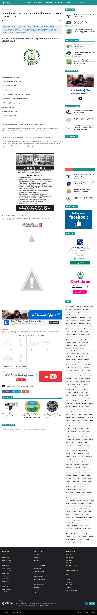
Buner (85, 328)
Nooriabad (68, 470)
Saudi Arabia (81, 503)
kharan (74, 414)
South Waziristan (76, 514)
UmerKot (84, 536)
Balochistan (74, 323)
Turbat (73, 536)
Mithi (75, 453)
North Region (76, 470)
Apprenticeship (85, 312)
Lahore (18, 386)
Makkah (73, 434)
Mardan (68, 442)
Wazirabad (86, 539)
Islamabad (86, 389)
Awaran (85, 315)
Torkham (68, 536)
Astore (73, 315)
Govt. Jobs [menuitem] (26, 2)
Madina (87, 431)
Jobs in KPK (69, 560)
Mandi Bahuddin (70, 439)
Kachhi (74, 400)
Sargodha (73, 503)
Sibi (85, 511)
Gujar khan (86, 367)
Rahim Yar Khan (70, 492)
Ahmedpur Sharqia (70, 312)
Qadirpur (81, 486)
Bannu (88, 323)
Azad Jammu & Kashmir (71, 317)
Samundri (85, 500)
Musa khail (80, 456)
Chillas (88, 334)
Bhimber (80, 328)
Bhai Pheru (90, 326)
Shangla (82, 506)
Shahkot (76, 506)
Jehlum (67, 398)
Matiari (80, 442)
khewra (85, 414)
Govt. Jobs (73, 367)
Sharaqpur (88, 506)
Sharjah (68, 509)
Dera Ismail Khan (80, 348)
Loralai (67, 431)
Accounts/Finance (88, 306)
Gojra (67, 367)
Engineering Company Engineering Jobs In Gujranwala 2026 (83, 111)
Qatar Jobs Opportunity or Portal (34, 30)
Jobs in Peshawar (6, 578)
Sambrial (79, 500)
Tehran (89, 528)
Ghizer (89, 362)
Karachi (68, 409)
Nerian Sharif (69, 467)
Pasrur (79, 478)
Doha (78, 353)
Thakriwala (75, 531)
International (83, 387)
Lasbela (89, 425)
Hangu (84, 373)
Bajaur (67, 323)
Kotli (67, 423)
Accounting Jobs (21, 32)
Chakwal (80, 331)
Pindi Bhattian (76, 481)
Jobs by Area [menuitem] (50, 2)
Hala (80, 373)
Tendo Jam (68, 531)
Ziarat (79, 542)
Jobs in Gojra (5, 586)
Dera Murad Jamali (70, 351)
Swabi (90, 517)
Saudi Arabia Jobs (43, 29)
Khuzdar (68, 417)
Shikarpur (87, 509)
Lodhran (87, 428)
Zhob (74, 542)
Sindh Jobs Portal (15, 30)
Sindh (76, 169)
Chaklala (74, 331)
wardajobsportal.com (7, 219)
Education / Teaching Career (14, 28)
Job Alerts (68, 577)
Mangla (78, 439)
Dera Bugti (82, 345)
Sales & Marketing (70, 500)
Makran (79, 434)
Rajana (83, 492)
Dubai (83, 353)
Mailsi (67, 434)
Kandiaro (81, 406)
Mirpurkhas (68, 453)
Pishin (89, 481)
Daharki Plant (80, 339)
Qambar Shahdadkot (71, 489)
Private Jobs (24, 386)
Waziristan (68, 542)
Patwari (90, 478)
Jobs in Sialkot (5, 573)
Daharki (73, 339)
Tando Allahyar (79, 522)
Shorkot (68, 511)
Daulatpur (68, 345)
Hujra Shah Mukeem (85, 381)
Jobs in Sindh (69, 557)
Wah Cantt (73, 539)
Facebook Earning (37, 26)
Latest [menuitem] (17, 2)
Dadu (67, 339)
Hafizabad (74, 373)
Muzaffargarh (69, 459)
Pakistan (75, 475)
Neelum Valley (85, 464)
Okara (80, 472)
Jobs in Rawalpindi (6, 570)
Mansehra (84, 439)
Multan (87, 453)
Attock (79, 315)
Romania (68, 497)
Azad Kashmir (82, 317)
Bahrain (89, 320)
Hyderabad (84, 384)
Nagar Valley (77, 459)
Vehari (67, 539)
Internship (79, 389)
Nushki (74, 472)
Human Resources (70, 384)
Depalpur (75, 345)
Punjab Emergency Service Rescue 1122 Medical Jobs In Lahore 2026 (83, 198)
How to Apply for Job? (71, 590)
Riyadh (88, 495)
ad (66, 309)
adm (70, 309)
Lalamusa (77, 425)
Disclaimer (68, 587)
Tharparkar (87, 531)
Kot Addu (85, 420)
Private (86, 484)
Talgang (79, 520)
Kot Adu (91, 420)
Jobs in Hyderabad (6, 568)
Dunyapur (68, 356)
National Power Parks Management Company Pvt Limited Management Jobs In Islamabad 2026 (83, 127)
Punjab (31, 386)
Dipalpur (73, 353)
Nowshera (68, 472)
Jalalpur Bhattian (84, 392)
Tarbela (86, 525)
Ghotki (67, 364)
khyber (73, 417)
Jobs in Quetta (5, 581)
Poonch (73, 484)
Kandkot (88, 406)
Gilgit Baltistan (88, 364)
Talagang (73, 520)
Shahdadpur (69, 506)
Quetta (84, 489)
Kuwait (86, 423)
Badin (89, 317)
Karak (73, 409)
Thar (82, 531)
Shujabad (74, 511)
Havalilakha (68, 378)
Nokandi (85, 467)
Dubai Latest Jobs (31, 28)
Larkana (83, 425)
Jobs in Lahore (5, 555)
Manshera (91, 439)
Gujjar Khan (69, 370)
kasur (85, 409)
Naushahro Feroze (84, 461)
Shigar (81, 509)
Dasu (79, 342)
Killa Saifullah (90, 417)
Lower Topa (81, 431)
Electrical (80, 359)
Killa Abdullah (81, 417)
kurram (81, 423)
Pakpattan (81, 475)
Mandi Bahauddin (83, 436)
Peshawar (68, 481)
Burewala (91, 328)
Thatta (67, 533)
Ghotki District (74, 364)
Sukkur (67, 517)
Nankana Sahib (86, 459)
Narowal (68, 461)
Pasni (74, 478)
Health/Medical (69, 381)
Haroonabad (69, 375)
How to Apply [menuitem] (78, 2)
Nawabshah (77, 464)
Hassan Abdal (83, 375)
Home (3, 9)
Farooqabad (69, 362)
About (67, 574)
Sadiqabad (74, 497)
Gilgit (82, 364)
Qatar (79, 489)
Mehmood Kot (77, 445)
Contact (68, 579)
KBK (89, 409)
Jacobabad (68, 392)
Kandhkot (74, 406)
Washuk (80, 539)
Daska (74, 342)
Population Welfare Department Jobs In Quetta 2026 (84, 22)
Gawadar (83, 362)
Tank (81, 525)
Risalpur (83, 495)
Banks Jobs (81, 323)
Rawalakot (68, 495)
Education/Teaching (71, 359)
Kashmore (79, 409)
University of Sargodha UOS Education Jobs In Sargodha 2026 (52, 415)
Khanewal (86, 412)
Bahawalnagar (74, 320)
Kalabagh (86, 400)
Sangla (67, 503)
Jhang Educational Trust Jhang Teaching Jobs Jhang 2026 (82, 190)
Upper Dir (91, 536)
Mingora (89, 448)
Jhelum (78, 398)
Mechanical (68, 445)
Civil (91, 337)
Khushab (91, 414)
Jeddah (87, 395)
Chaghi (67, 331)
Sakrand (87, 497)
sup (72, 517)
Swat (67, 520)
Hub (77, 381)
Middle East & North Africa (79, 448)
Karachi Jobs (50, 26)
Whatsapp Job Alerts (12, 29)
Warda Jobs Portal (16, 612)
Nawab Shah (69, 464)
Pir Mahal (84, 481)
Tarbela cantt (69, 528)
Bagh (67, 320)
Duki (88, 353)
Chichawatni (82, 334)
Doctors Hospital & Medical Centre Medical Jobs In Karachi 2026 (83, 119)
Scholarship (89, 503)
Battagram (74, 326)
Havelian (81, 378)
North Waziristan (86, 470)
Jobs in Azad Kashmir (71, 565)
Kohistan (73, 420)
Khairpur (79, 412)
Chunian (86, 337)
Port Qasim (80, 484)
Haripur (90, 373)
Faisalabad (86, 359)
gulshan (88, 370)
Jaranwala (81, 395)
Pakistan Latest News (28, 29)
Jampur (68, 395)
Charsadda (68, 334)
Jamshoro (74, 395)
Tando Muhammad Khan (72, 525)
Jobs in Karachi (5, 557)
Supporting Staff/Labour (81, 517)
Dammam (68, 342)
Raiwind (78, 492)
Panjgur (88, 475)
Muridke (68, 456)
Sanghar (92, 500)
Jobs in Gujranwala (6, 584)
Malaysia (75, 436)
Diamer (91, 351)
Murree (74, 456)
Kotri (72, 423)
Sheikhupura (75, 509)
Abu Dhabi (79, 306)
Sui (82, 514)
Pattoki (84, 478)
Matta (85, 442)
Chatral (75, 334)
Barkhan (68, 326)
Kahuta (80, 400)
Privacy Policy (69, 582)
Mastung (74, 442)
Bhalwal (74, 328)
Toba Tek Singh (74, 533)
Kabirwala (68, 400)
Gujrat (83, 370)
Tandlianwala (86, 520)
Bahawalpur (82, 320)
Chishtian (74, 337)
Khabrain (73, 412)
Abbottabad (71, 306)
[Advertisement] (80, 152)
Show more (59, 397)
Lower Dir (73, 431)
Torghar (88, 533)
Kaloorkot (84, 403)
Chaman (86, 331)
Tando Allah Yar (69, 522)
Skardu (67, 514)
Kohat (67, 420)
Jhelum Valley (85, 398)
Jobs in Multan (5, 565)
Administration (9, 9)
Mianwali (68, 448)
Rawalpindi (75, 495)
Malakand (85, 434)
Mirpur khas (74, 450)
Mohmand (80, 453)
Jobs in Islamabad (6, 560)
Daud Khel (85, 342)
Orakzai (85, 472)
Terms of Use (69, 585)
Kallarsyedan (77, 403)
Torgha (82, 533)
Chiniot (68, 337)
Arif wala (68, 315)
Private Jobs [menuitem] (38, 2)
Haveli (75, 378)
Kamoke (68, 406)
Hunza (78, 384)
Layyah (74, 428)
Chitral (80, 337)
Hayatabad (87, 378)
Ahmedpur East (86, 309)
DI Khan (86, 351)
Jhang (73, 398)
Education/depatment (78, 356)
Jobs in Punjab (69, 555)
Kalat (92, 400)
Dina (67, 353)
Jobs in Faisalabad (6, 563)
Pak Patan (68, 475)
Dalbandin (87, 339)
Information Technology (71, 387)
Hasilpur (76, 375)
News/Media (77, 467)
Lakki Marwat (69, 425)
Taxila (84, 528)
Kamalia (91, 403)
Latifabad (68, 428)
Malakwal (68, 436)
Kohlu (79, 420)
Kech (67, 412)
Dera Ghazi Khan (70, 348)
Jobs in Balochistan (71, 563)
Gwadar (68, 373)
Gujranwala (76, 370)
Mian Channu (86, 445)
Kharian (80, 414)
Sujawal (87, 514)
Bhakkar (68, 328)
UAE (79, 536)
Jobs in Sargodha (6, 576)
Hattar (90, 375)
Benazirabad (82, 326)
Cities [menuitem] (60, 2)
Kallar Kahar (69, 403)
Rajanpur (89, 492)
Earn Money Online (9, 26)
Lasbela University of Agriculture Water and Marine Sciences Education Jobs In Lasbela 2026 (31, 415)
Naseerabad (75, 461)
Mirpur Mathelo (83, 450)
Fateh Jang (76, 362)
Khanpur (68, 414)
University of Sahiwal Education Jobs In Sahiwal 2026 (10, 415)
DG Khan (79, 351)
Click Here (38, 223)
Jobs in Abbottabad (6, 592)
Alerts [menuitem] (68, 2)
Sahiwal (81, 497)
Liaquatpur (80, 428)
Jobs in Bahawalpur (6, 589)
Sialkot (80, 511)
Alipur (78, 312)
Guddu (79, 367)
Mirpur (67, 450)
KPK (84, 169)
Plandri (67, 484)
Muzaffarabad (88, 456)
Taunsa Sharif (77, 528)
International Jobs (70, 389)
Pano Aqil (68, 478)
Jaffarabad (75, 392)
